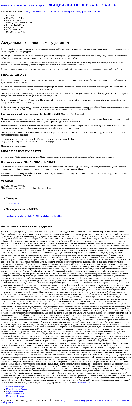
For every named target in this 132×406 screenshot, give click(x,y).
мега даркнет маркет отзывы (41, 215)
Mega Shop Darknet (14, 391)
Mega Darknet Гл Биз (15, 27)
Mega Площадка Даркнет (17, 389)
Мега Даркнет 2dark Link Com (19, 23)
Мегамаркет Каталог (15, 396)
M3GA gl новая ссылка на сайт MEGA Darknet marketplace (48, 11)
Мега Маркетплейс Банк (17, 32)
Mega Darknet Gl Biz (15, 18)
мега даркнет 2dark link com (88, 11)
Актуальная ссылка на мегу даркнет (77, 400)
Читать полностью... (87, 382)
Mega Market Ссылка (15, 30)
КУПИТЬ (10, 16)
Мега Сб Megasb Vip (15, 394)
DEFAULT (15, 204)
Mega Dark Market (14, 20)
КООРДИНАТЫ (102, 400)
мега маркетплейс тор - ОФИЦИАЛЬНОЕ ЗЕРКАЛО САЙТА (58, 5)
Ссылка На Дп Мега (15, 25)
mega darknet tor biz (12, 216)
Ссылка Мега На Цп (15, 387)
